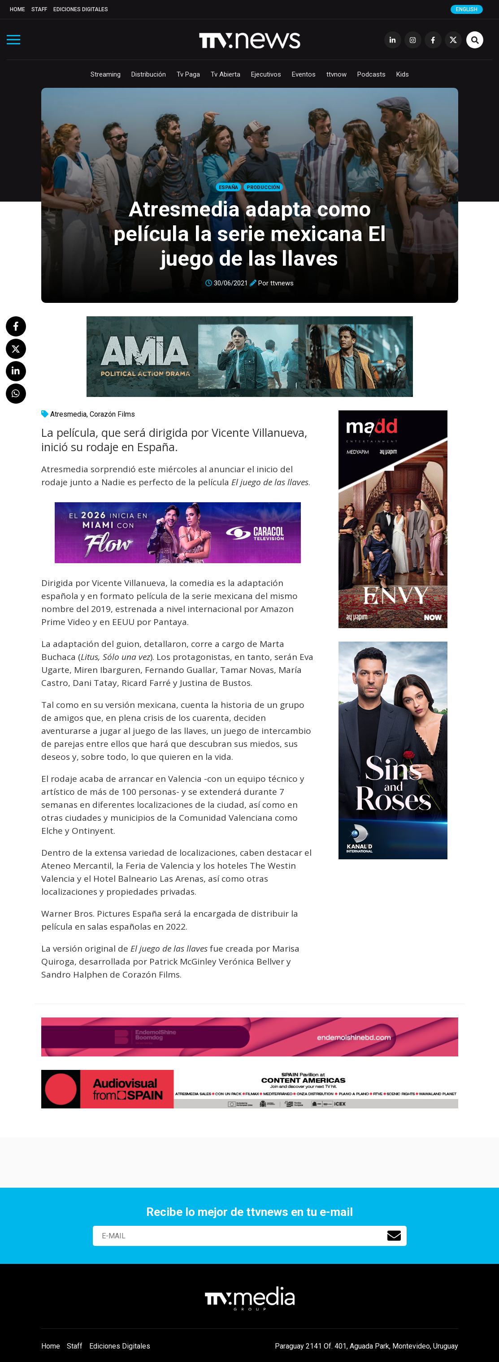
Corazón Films (112, 414)
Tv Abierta (225, 74)
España (228, 187)
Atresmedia (68, 414)
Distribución (148, 74)
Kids (402, 74)
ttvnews (282, 283)
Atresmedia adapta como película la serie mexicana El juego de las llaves (249, 234)
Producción (263, 187)
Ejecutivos (266, 74)
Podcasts (371, 74)
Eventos (304, 74)
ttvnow (336, 74)
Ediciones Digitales (80, 9)
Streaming (106, 74)
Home (17, 9)
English (466, 9)
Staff (39, 9)
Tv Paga (188, 74)
